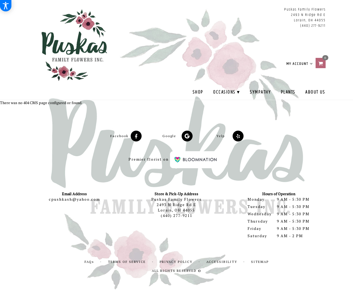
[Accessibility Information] (5, 5)
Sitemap (260, 262)
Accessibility (221, 262)
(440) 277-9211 (313, 26)
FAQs (89, 262)
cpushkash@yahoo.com (74, 199)
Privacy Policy (176, 262)
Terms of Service (127, 262)
